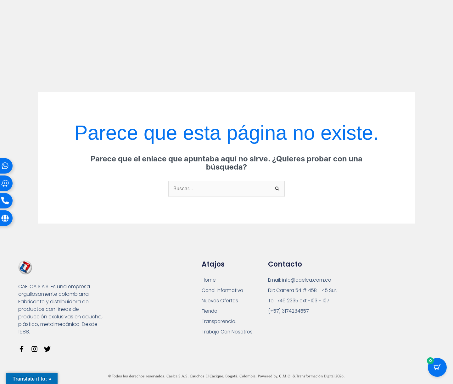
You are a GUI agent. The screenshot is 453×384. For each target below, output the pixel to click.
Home (209, 280)
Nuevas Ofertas (221, 301)
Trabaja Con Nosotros (229, 333)
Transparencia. (220, 323)
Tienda (210, 312)
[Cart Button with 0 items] (437, 368)
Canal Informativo (224, 291)
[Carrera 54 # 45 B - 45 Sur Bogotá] (384, 299)
